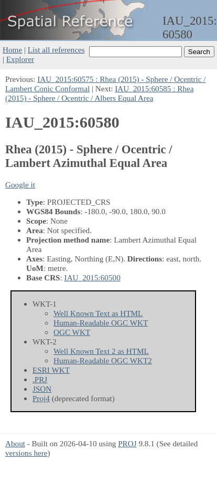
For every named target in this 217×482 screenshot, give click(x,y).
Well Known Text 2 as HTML (101, 351)
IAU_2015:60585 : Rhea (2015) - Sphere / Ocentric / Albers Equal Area (99, 93)
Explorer (20, 59)
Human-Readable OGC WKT (100, 322)
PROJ (127, 443)
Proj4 (41, 398)
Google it (20, 184)
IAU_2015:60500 (92, 277)
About (15, 443)
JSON (41, 388)
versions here (26, 452)
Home (12, 49)
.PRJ (39, 379)
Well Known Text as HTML (98, 313)
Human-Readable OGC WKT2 (102, 360)
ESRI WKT (51, 369)
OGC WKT (71, 332)
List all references (56, 49)
